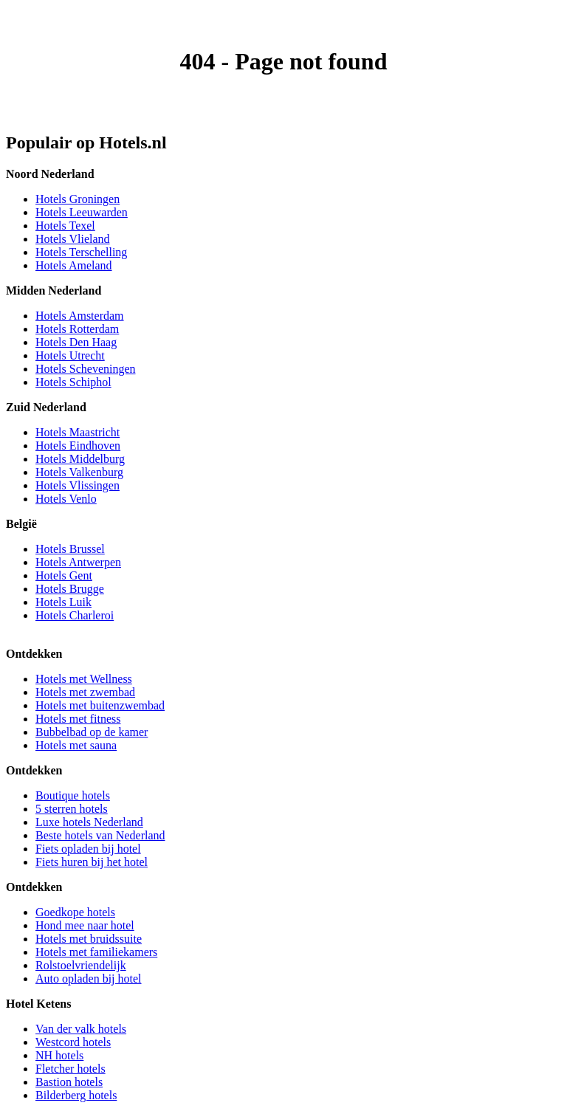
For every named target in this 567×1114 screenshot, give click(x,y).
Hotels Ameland (73, 265)
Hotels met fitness (78, 718)
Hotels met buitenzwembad (100, 705)
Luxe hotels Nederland (89, 822)
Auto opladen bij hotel (88, 978)
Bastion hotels (69, 1082)
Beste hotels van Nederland (100, 835)
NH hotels (59, 1055)
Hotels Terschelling (81, 252)
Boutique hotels (72, 795)
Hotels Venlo (66, 498)
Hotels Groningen (77, 199)
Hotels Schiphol (73, 382)
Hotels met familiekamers (96, 952)
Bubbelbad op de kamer (91, 732)
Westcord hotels (73, 1042)
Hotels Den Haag (76, 342)
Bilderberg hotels (76, 1095)
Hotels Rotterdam (77, 329)
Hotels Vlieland (72, 239)
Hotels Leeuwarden (81, 212)
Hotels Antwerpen (78, 562)
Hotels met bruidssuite (88, 938)
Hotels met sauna (76, 745)
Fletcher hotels (70, 1068)
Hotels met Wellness (83, 679)
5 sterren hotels (71, 808)
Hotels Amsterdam (79, 315)
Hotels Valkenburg (79, 472)
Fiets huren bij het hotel (91, 862)
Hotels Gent (63, 575)
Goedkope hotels (75, 912)
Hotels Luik (63, 602)
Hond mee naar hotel (84, 925)
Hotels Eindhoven (77, 445)
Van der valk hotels (80, 1028)
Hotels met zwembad (85, 692)
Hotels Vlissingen (77, 485)
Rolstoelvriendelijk (80, 965)
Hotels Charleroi (74, 615)
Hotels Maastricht (77, 432)
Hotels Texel (65, 225)
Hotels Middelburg (80, 459)
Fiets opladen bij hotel (88, 848)
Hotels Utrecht (70, 355)
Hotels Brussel (70, 549)
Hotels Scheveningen (85, 368)
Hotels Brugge (69, 588)
